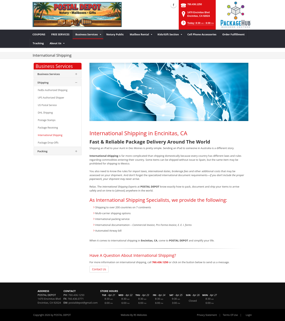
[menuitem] (39, 34)
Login (249, 315)
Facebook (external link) (174, 5)
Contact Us (99, 269)
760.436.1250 (194, 4)
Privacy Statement (207, 315)
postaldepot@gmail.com (83, 302)
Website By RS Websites (134, 315)
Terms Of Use (230, 315)
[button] (197, 24)
